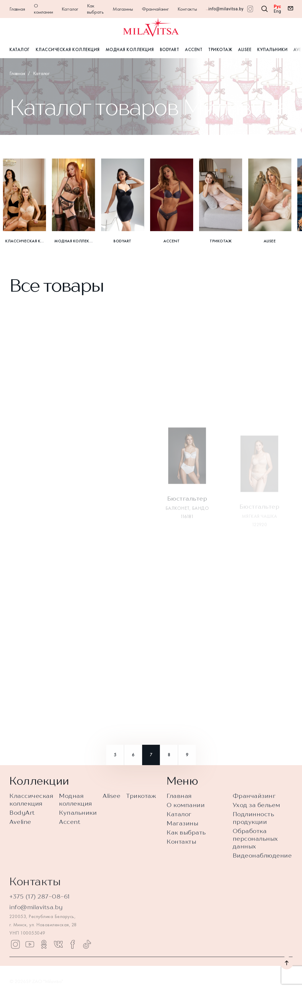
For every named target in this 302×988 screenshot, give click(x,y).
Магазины (123, 9)
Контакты (187, 9)
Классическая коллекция (68, 49)
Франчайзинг (155, 9)
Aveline (20, 829)
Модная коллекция (130, 49)
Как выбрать (95, 9)
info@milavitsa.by (226, 8)
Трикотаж (220, 49)
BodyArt (169, 49)
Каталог (70, 9)
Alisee (244, 49)
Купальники (272, 49)
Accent (193, 49)
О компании (43, 9)
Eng (277, 11)
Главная (17, 9)
